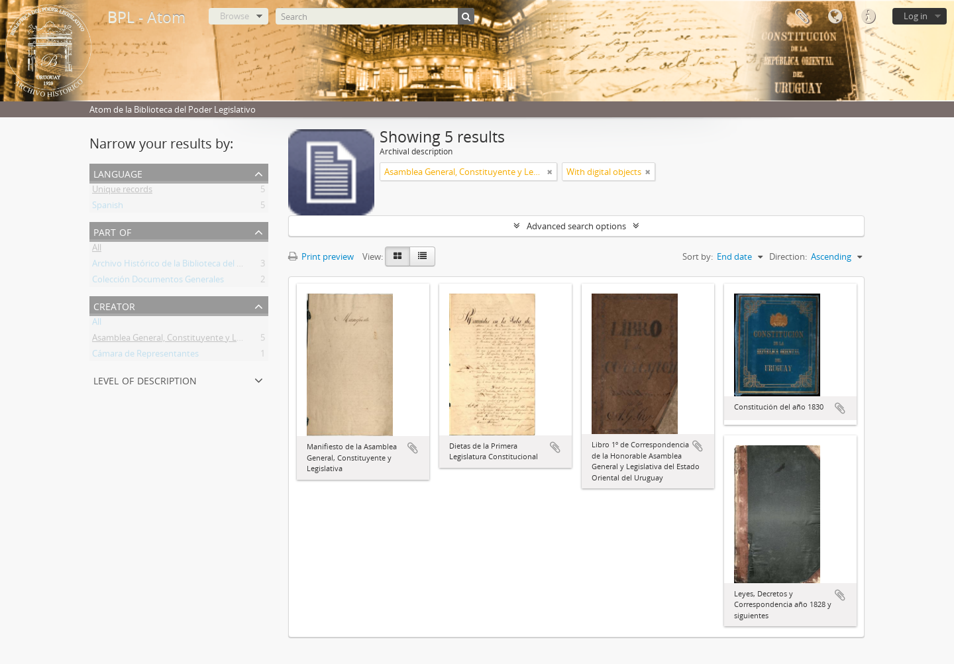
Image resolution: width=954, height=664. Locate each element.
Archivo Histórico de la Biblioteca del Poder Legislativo (198, 266)
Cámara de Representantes (145, 356)
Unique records (122, 191)
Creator (114, 305)
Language (834, 16)
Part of (112, 231)
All (96, 250)
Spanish (107, 207)
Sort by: (697, 256)
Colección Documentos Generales (158, 282)
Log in (916, 16)
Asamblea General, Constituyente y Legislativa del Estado (204, 340)
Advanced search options (576, 226)
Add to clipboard (412, 448)
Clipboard (801, 16)
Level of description (145, 379)
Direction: (788, 256)
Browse (234, 16)
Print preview (321, 256)
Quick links (867, 16)
